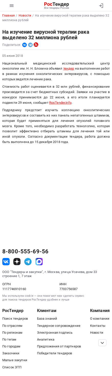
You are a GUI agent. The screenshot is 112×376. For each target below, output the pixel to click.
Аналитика (45, 339)
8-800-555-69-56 (25, 252)
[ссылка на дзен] (17, 261)
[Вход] (101, 5)
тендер (68, 68)
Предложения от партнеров (59, 346)
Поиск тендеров (15, 318)
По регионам (12, 332)
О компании (99, 318)
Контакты (97, 326)
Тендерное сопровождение (58, 326)
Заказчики (10, 353)
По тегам (9, 339)
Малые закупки (14, 360)
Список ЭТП (11, 367)
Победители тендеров (54, 353)
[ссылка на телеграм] (28, 261)
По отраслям (12, 326)
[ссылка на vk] (6, 261)
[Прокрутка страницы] (102, 342)
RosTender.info (60, 103)
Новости (96, 332)
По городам (11, 346)
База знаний (47, 318)
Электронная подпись (55, 332)
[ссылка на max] (39, 261)
